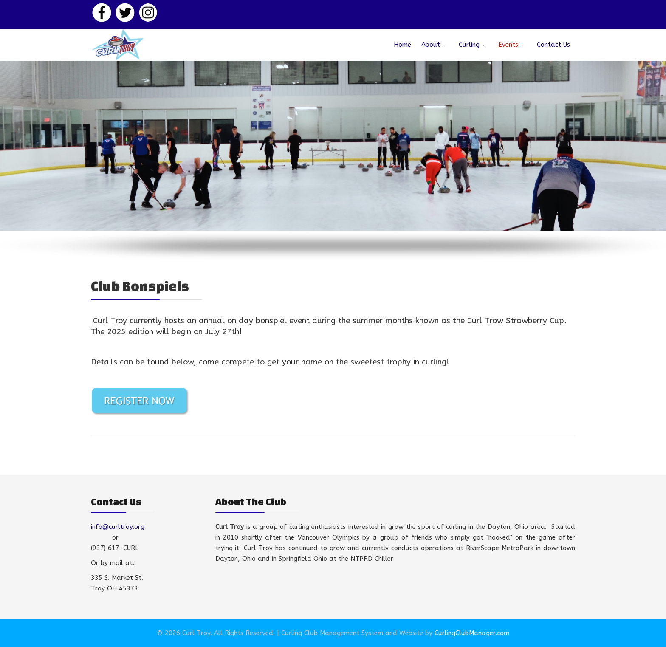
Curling (469, 44)
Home (402, 44)
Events (508, 44)
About (430, 44)
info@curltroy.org (117, 527)
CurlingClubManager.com (472, 633)
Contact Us (553, 44)
